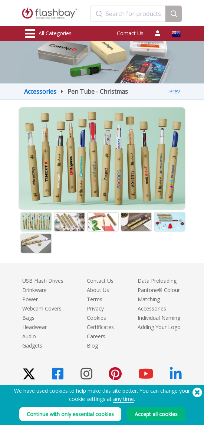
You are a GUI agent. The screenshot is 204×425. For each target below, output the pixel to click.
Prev (174, 91)
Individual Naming (159, 317)
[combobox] (128, 14)
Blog (92, 345)
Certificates (100, 327)
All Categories (48, 33)
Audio (29, 336)
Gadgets (32, 345)
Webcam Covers (42, 308)
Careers (96, 336)
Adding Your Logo (159, 327)
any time (123, 398)
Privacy (95, 308)
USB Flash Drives (42, 280)
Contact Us (130, 33)
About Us (98, 289)
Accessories (40, 91)
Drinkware (34, 289)
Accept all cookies (156, 414)
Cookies (96, 317)
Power (30, 299)
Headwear (34, 327)
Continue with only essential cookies (70, 414)
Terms (94, 299)
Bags (28, 317)
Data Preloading (157, 280)
